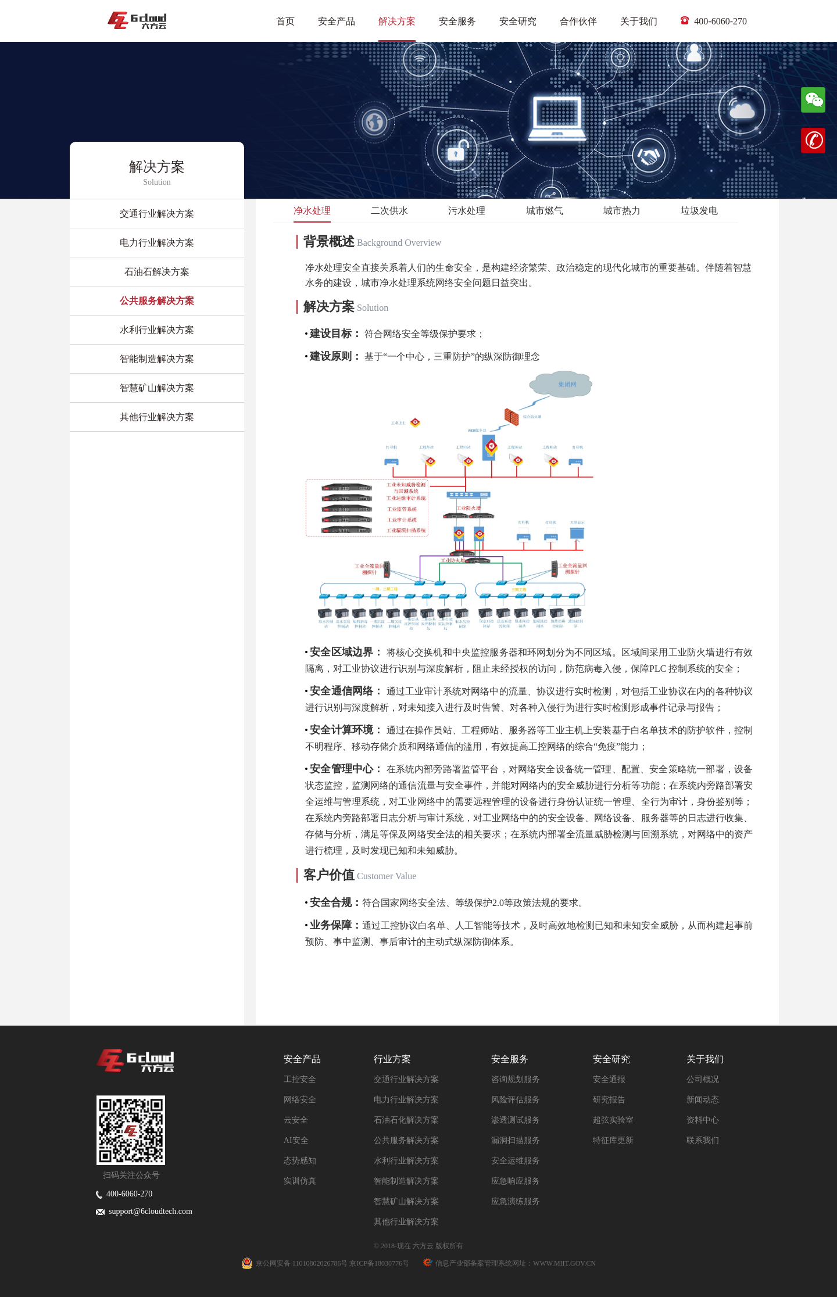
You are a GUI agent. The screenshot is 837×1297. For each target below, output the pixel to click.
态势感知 (300, 1160)
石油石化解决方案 (406, 1120)
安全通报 (609, 1079)
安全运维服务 (515, 1160)
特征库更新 (613, 1140)
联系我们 (702, 1140)
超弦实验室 (613, 1120)
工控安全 (300, 1079)
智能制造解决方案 (406, 1181)
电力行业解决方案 (406, 1099)
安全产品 (336, 21)
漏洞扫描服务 (515, 1140)
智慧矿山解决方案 (406, 1201)
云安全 (296, 1120)
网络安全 (300, 1099)
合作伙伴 (578, 21)
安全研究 (517, 21)
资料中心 (702, 1120)
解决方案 (397, 21)
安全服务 (457, 21)
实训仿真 (300, 1181)
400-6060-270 (714, 21)
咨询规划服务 (515, 1079)
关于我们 (638, 21)
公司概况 (702, 1079)
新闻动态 (702, 1099)
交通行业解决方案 (406, 1079)
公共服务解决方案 (406, 1140)
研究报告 (609, 1099)
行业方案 (392, 1059)
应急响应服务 (515, 1181)
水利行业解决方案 (406, 1160)
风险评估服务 (515, 1099)
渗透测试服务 (515, 1120)
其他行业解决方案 (406, 1221)
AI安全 (296, 1140)
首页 (285, 21)
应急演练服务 (515, 1201)
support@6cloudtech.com (144, 1211)
